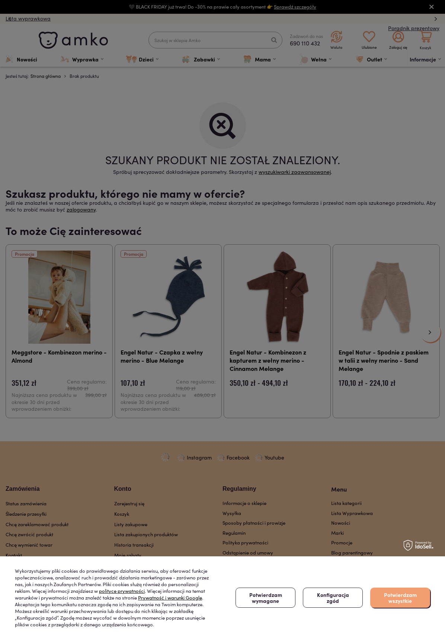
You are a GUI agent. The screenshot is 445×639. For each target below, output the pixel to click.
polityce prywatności (122, 591)
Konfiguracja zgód (333, 597)
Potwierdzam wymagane (265, 597)
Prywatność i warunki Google (170, 597)
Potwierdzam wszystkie (400, 597)
